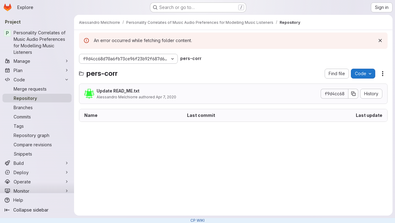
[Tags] (37, 126)
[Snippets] (37, 153)
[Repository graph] (37, 135)
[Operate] (37, 181)
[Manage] (37, 61)
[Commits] (37, 116)
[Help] (37, 200)
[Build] (37, 163)
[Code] (37, 79)
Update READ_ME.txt (118, 90)
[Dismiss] (380, 40)
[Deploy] (37, 172)
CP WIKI (197, 220)
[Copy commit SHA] (353, 94)
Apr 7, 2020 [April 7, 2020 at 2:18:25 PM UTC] (166, 97)
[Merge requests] (37, 88)
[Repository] (37, 98)
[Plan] (37, 70)
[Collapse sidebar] (37, 210)
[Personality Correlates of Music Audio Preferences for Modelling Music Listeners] (37, 42)
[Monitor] (37, 191)
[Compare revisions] (37, 144)
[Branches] (37, 107)
